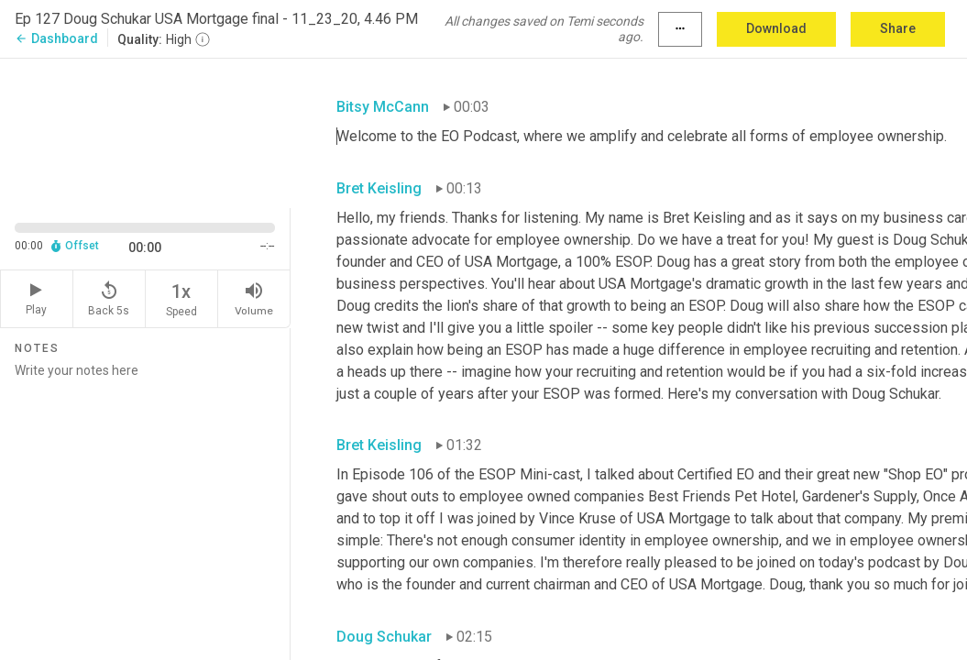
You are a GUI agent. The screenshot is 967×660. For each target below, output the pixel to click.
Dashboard (56, 38)
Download (776, 28)
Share (898, 28)
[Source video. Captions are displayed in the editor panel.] (145, 131)
